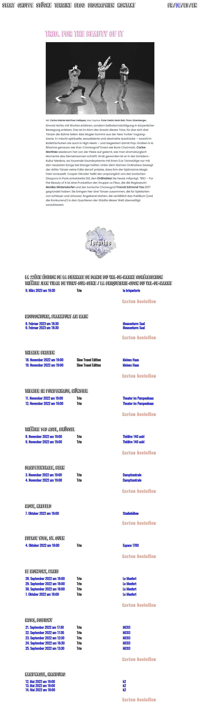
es (186, 5)
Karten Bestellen (140, 301)
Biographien (101, 5)
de (178, 5)
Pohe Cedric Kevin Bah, (113, 120)
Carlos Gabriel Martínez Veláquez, (68, 120)
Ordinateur (104, 178)
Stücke (44, 5)
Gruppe (25, 5)
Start (9, 5)
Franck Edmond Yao (130, 187)
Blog (80, 5)
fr (170, 5)
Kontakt (126, 5)
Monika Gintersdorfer (60, 187)
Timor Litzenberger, (136, 120)
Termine (63, 5)
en (194, 5)
